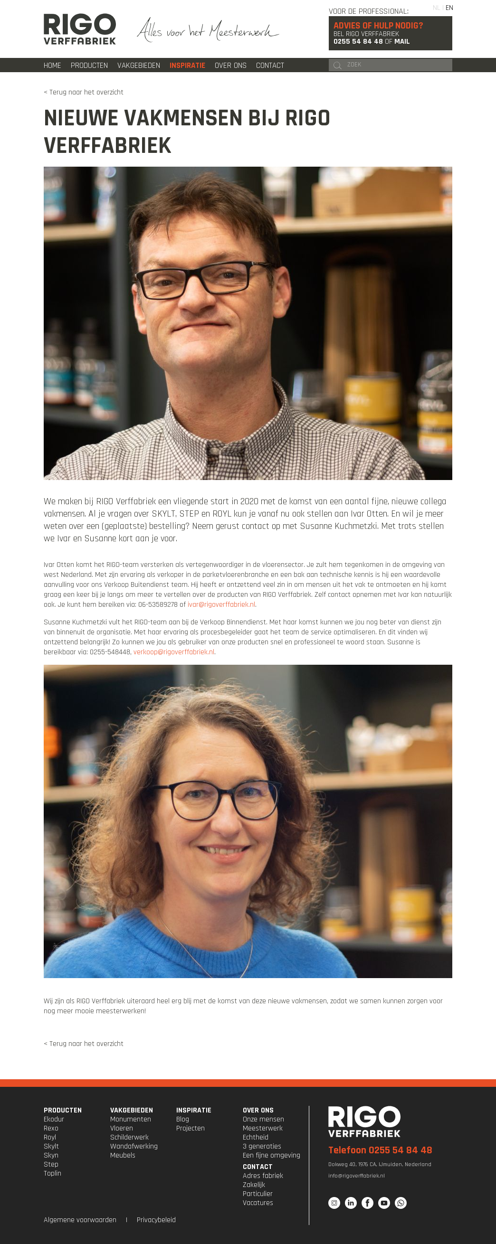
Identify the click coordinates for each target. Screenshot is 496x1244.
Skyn (51, 1155)
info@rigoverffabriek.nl (356, 1175)
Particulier (258, 1194)
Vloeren (121, 1128)
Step (51, 1164)
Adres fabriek (263, 1176)
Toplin (52, 1173)
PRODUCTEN (63, 1110)
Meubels (122, 1155)
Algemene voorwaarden (80, 1220)
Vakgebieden (138, 65)
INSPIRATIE (193, 1110)
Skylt (51, 1146)
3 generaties (262, 1146)
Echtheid (255, 1137)
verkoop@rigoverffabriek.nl (174, 652)
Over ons (231, 65)
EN (449, 8)
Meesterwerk (263, 1128)
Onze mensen (263, 1119)
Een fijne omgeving (271, 1155)
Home (52, 65)
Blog (182, 1119)
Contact (270, 65)
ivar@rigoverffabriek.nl (221, 605)
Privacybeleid (156, 1220)
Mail (402, 42)
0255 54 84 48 (358, 42)
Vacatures (258, 1203)
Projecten (190, 1128)
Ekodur (54, 1119)
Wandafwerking (134, 1146)
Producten (89, 65)
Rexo (51, 1128)
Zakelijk (254, 1185)
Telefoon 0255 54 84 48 (380, 1150)
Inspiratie (187, 65)
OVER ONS (258, 1110)
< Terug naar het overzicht (84, 92)
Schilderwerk (129, 1137)
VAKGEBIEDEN (131, 1110)
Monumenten (130, 1119)
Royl (50, 1137)
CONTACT (258, 1167)
